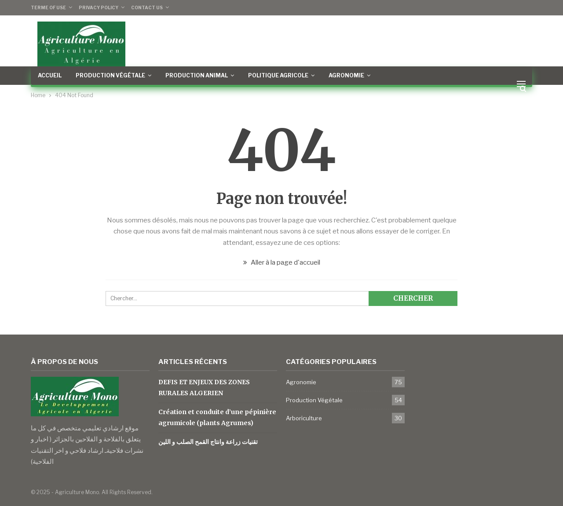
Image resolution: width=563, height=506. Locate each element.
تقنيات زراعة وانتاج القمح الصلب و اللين (208, 442)
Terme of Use (48, 7)
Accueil (50, 75)
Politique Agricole (278, 75)
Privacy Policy (98, 7)
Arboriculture (304, 418)
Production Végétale (110, 75)
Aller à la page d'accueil (281, 262)
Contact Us (147, 7)
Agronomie (346, 75)
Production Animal (196, 75)
